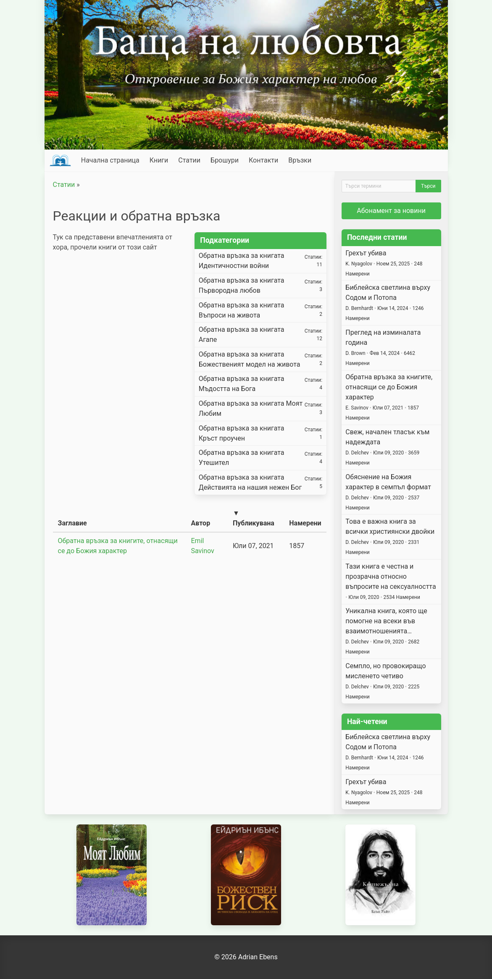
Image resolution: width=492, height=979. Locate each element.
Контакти (263, 160)
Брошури (224, 160)
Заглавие (72, 523)
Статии (189, 160)
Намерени (305, 523)
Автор (200, 523)
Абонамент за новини (391, 211)
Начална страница (110, 160)
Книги (159, 160)
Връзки (299, 160)
